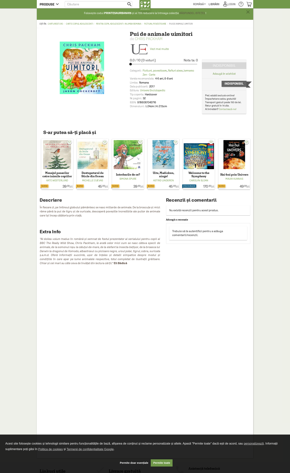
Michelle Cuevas (92, 180)
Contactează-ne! (227, 109)
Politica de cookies (50, 449)
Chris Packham (149, 39)
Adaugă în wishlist (224, 73)
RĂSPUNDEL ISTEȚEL (192, 13)
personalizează (254, 443)
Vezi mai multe (149, 49)
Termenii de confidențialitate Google (90, 449)
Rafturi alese (175, 70)
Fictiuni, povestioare (155, 24)
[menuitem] (199, 4)
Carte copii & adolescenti (79, 24)
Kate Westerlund (57, 180)
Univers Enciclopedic (152, 90)
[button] (98, 4)
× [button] (248, 12)
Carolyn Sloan (198, 180)
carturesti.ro (55, 24)
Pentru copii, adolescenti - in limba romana (118, 24)
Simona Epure (127, 178)
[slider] (164, 64)
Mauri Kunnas (234, 178)
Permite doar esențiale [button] (134, 462)
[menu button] (50, 4)
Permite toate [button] (161, 462)
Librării (214, 4)
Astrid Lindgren (163, 180)
